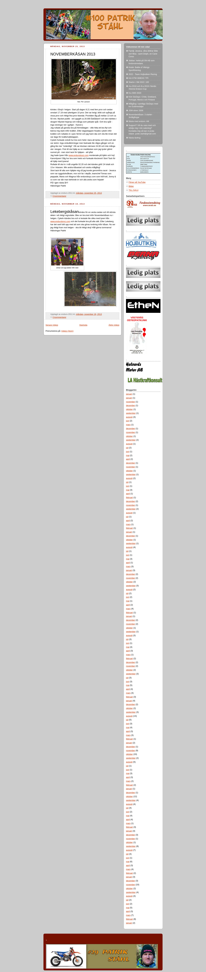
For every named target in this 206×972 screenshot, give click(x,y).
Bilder (131, 186)
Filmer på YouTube (137, 182)
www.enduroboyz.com (79, 155)
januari (129, 394)
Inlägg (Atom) (67, 331)
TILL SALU (133, 190)
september (131, 413)
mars (128, 425)
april (128, 459)
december (130, 405)
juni (127, 421)
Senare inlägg (52, 325)
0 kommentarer (59, 196)
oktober (129, 409)
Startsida (83, 325)
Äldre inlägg (113, 325)
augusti (129, 417)
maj (127, 455)
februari (129, 497)
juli (127, 448)
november (130, 402)
